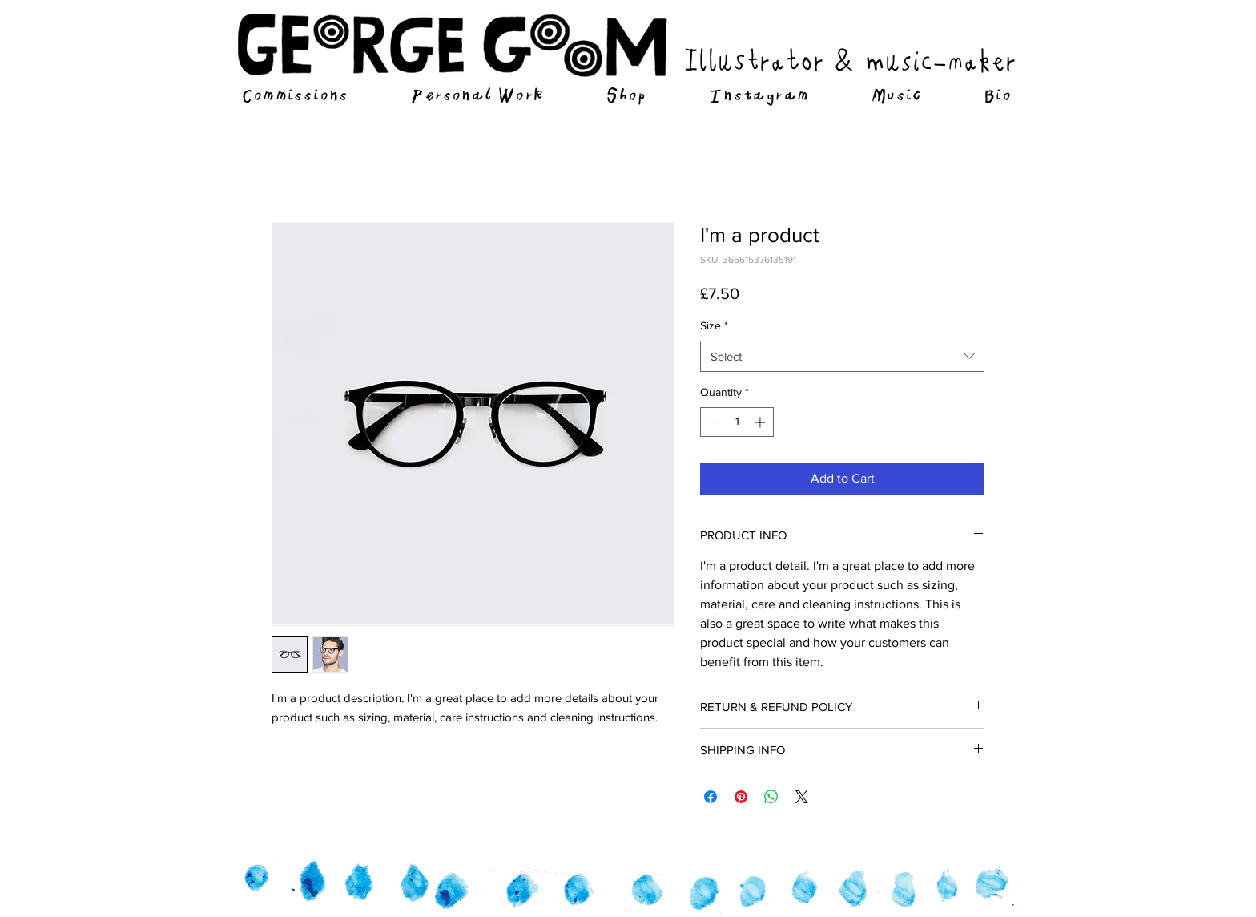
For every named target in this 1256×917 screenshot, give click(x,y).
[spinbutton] (737, 422)
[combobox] (842, 356)
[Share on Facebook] (710, 796)
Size (714, 325)
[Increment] (761, 422)
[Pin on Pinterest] (741, 796)
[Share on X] (801, 796)
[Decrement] (712, 422)
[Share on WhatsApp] (771, 796)
